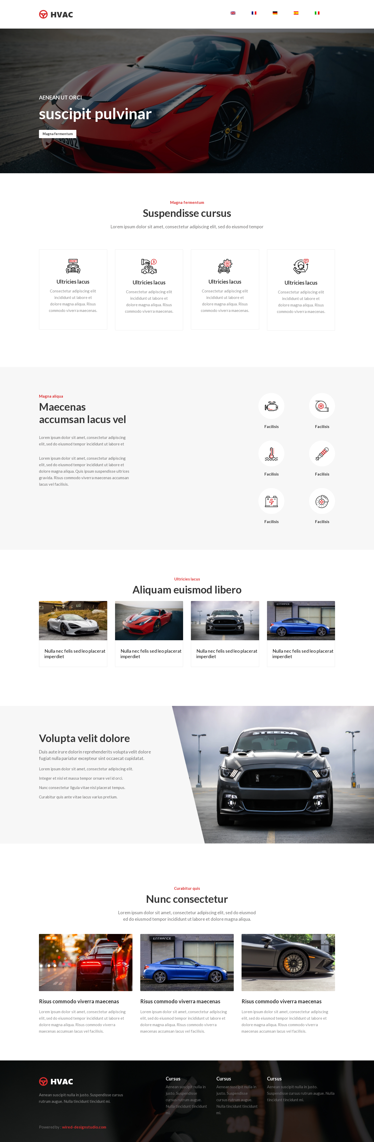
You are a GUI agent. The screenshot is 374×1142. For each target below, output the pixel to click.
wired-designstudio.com (84, 1127)
